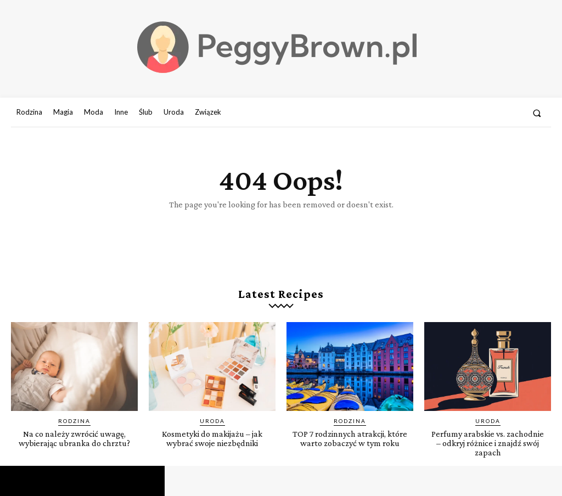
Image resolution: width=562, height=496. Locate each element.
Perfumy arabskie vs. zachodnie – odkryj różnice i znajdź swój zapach (488, 443)
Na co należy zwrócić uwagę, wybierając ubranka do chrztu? (74, 443)
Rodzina (74, 421)
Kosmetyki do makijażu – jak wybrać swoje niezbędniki (212, 438)
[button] (537, 113)
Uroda (212, 421)
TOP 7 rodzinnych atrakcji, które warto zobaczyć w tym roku (350, 443)
